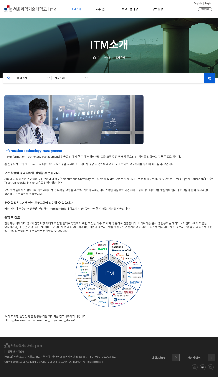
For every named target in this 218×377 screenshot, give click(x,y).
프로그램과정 (130, 9)
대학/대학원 (159, 358)
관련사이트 (194, 358)
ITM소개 (76, 9)
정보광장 (157, 9)
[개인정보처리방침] (15, 351)
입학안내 (205, 9)
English (198, 3)
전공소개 (120, 57)
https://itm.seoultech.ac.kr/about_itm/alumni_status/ (39, 320)
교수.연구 (101, 9)
